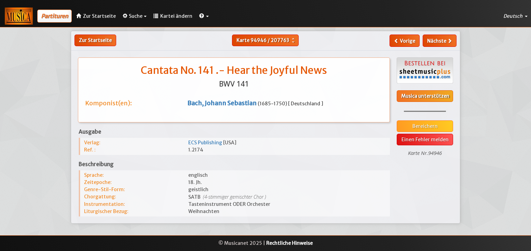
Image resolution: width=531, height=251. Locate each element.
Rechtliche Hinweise (289, 243)
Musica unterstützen (425, 96)
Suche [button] (135, 16)
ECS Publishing (205, 143)
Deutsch (515, 16)
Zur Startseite (95, 40)
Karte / (266, 40)
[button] (204, 16)
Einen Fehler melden (425, 139)
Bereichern (425, 126)
